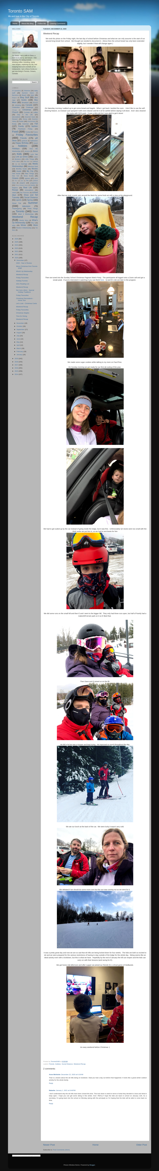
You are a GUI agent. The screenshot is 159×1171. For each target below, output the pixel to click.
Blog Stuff (24, 97)
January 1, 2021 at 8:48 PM (66, 1090)
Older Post (141, 1145)
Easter (21, 121)
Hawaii (35, 143)
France (35, 132)
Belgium (14, 97)
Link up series (22, 157)
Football (28, 132)
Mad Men (27, 161)
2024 (17, 245)
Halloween (34, 141)
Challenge (29, 107)
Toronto (20, 211)
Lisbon (36, 157)
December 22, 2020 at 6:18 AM (72, 1074)
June (19, 339)
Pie (27, 181)
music (18, 171)
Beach (24, 95)
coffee (35, 112)
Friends (51, 1064)
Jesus (35, 151)
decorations (16, 117)
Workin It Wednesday (23, 228)
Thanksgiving (17, 208)
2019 (17, 358)
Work (35, 225)
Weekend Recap (80, 1064)
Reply (51, 1083)
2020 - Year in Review (24, 263)
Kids (19, 153)
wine (14, 225)
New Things (29, 173)
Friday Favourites (27, 134)
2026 (17, 239)
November (20, 323)
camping (18, 105)
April (18, 345)
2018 (17, 362)
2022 (17, 251)
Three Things (32, 208)
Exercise (25, 124)
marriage (24, 164)
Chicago (14, 110)
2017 (17, 365)
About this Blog (27, 23)
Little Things (29, 159)
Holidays (16, 148)
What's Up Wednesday (24, 271)
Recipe (15, 190)
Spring (30, 200)
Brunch (35, 102)
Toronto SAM (20, 11)
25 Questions (16, 91)
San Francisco (24, 192)
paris (36, 178)
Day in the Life (25, 115)
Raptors (15, 188)
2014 (17, 374)
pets (22, 180)
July (18, 336)
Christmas (26, 110)
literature (18, 159)
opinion (27, 178)
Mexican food (33, 166)
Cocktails (27, 112)
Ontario (15, 178)
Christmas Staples (22, 313)
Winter (23, 225)
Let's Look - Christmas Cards (26, 303)
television (26, 206)
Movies (35, 169)
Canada (29, 105)
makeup (35, 161)
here (102, 280)
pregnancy (34, 183)
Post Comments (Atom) (61, 1150)
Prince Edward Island (22, 185)
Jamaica (27, 151)
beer (32, 95)
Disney (25, 119)
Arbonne (27, 91)
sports (18, 200)
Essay (14, 124)
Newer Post (49, 1145)
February (20, 351)
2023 (17, 248)
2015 (17, 371)
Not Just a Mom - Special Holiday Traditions (25, 291)
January (20, 354)
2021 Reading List (22, 284)
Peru (16, 180)
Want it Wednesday (26, 214)
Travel (35, 211)
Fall (36, 124)
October (20, 326)
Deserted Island (30, 117)
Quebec (33, 185)
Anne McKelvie (54, 1074)
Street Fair (16, 203)
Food (15, 131)
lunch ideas (16, 161)
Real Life (27, 187)
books (24, 100)
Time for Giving (21, 316)
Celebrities (16, 107)
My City (30, 171)
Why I (33, 223)
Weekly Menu (24, 220)
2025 (17, 242)
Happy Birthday (22, 143)
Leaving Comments (57, 23)
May (18, 342)
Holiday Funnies (22, 281)
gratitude (24, 141)
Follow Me (42, 23)
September (21, 329)
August (19, 332)
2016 (17, 368)
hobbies (58, 1064)
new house (16, 173)
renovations (29, 190)
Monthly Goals (21, 169)
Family (21, 126)
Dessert (15, 119)
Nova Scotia (28, 176)
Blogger (92, 1165)
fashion (34, 126)
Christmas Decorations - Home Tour (24, 299)
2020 (17, 258)
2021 (17, 254)
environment (32, 121)
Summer (33, 202)
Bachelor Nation (28, 93)
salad (14, 192)
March (19, 348)
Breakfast (25, 102)
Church (15, 112)
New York (15, 176)
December (20, 260)
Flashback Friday (25, 129)
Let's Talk (34, 154)
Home (15, 23)
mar (16, 164)
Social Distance (67, 1064)
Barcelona (15, 95)
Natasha (52, 1090)
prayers (22, 183)
